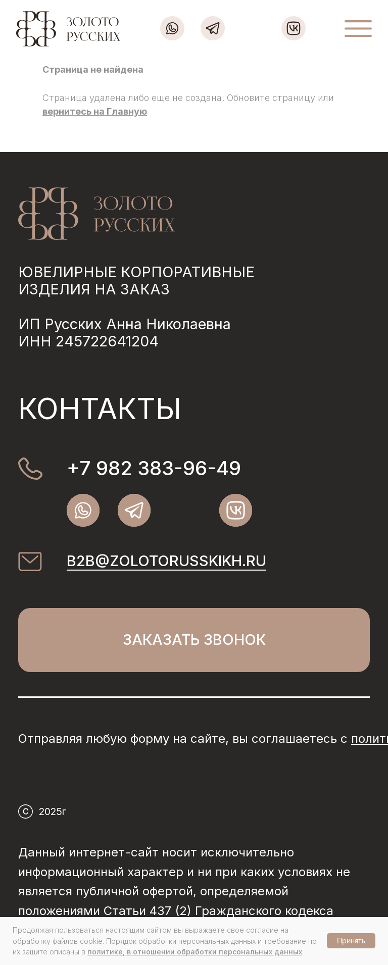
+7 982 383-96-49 (154, 468)
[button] (194, 640)
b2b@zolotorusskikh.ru (166, 561)
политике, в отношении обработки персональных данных (194, 951)
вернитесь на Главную (94, 111)
